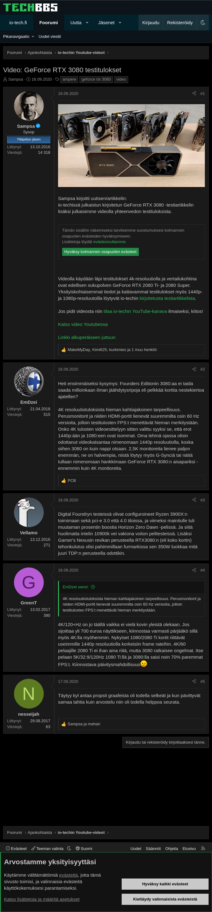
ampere (69, 79)
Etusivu (189, 848)
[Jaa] (194, 93)
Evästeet (16, 848)
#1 (203, 93)
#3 (203, 500)
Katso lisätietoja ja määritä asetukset (41, 899)
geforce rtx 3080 (96, 79)
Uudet (135, 848)
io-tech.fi (18, 22)
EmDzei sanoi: (76, 587)
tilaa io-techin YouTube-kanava (135, 311)
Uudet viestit (49, 36)
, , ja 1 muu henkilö (112, 349)
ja (84, 724)
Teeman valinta (48, 848)
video (121, 79)
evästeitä (68, 875)
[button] (87, 22)
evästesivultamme (109, 241)
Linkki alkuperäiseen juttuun (86, 337)
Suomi (84, 848)
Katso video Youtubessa (83, 324)
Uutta (76, 22)
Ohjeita (171, 848)
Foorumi (48, 22)
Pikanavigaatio (16, 36)
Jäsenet (106, 22)
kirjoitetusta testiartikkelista (167, 298)
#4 (203, 570)
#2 (203, 369)
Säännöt (153, 848)
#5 (203, 681)
